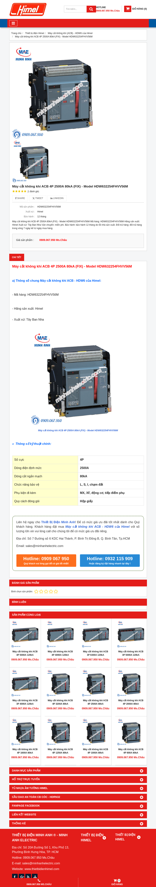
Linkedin (57, 198)
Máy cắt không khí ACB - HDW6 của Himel (97, 526)
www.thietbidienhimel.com (42, 869)
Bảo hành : (29, 216)
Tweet (37, 198)
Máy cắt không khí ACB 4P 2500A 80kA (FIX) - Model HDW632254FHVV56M (78, 430)
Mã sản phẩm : (27, 206)
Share (20, 198)
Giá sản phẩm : (25, 240)
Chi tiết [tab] (16, 257)
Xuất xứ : (30, 211)
